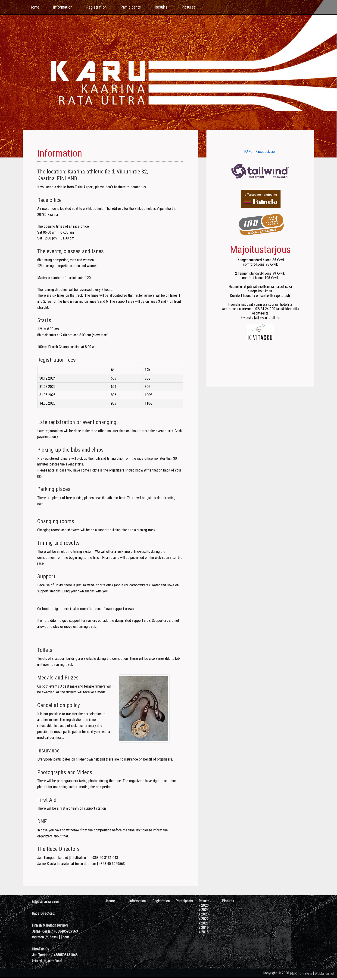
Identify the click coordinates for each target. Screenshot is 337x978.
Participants (131, 7)
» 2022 (204, 919)
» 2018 (204, 932)
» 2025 (204, 905)
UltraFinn (306, 973)
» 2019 (204, 927)
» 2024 (204, 910)
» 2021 (204, 923)
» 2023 (204, 914)
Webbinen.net (324, 973)
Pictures (188, 7)
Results (161, 7)
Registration (96, 7)
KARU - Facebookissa (259, 151)
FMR (293, 973)
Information (62, 7)
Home (34, 7)
